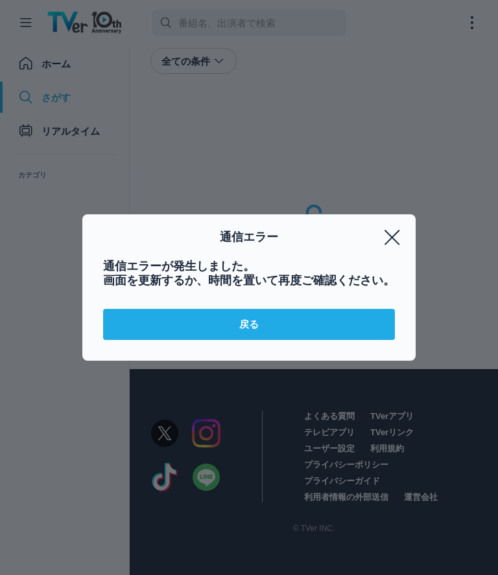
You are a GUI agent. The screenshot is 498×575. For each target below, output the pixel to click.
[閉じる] (392, 237)
